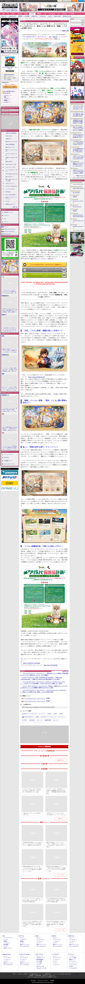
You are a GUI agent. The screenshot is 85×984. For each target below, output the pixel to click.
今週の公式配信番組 (10, 144)
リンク (46, 174)
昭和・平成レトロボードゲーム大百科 (11, 180)
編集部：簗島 (65, 30)
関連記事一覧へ (66, 671)
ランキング (81, 0)
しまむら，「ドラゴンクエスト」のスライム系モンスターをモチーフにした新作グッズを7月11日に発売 (78, 157)
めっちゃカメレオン (77, 206)
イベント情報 (72, 957)
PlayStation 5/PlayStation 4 (9, 231)
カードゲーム (72, 961)
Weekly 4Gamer (9, 135)
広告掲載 (52, 980)
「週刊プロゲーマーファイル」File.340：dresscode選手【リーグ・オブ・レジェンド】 (56, 814)
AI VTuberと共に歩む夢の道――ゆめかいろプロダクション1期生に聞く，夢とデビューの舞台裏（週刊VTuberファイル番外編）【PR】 (55, 923)
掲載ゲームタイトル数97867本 (9, 9)
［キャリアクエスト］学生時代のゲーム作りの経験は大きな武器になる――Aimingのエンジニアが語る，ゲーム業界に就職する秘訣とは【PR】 (9, 448)
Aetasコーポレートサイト (9, 463)
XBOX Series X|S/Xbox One (9, 229)
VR (45, 13)
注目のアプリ (34, 16)
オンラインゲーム (8, 937)
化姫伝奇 (75, 210)
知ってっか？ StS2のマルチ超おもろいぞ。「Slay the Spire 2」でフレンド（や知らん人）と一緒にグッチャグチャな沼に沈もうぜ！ (9, 389)
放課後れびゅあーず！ (10, 204)
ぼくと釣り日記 (76, 192)
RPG (56, 713)
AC (58, 13)
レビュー (6, 98)
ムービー (50, 16)
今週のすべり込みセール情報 (11, 158)
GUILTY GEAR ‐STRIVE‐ (78, 188)
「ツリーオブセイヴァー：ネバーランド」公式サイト (46, 264)
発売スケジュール (24, 944)
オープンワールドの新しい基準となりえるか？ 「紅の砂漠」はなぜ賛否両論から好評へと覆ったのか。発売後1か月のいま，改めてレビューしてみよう (9, 370)
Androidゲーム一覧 (67, 16)
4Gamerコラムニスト (10, 183)
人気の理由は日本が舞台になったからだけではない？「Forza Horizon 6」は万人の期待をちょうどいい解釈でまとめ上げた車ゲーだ (32, 844)
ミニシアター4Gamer (10, 189)
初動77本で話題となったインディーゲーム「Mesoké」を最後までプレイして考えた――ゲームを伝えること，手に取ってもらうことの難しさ (9, 351)
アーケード (71, 954)
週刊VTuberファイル (10, 147)
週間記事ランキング (8, 212)
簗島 (48, 720)
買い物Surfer (8, 191)
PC (8, 13)
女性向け (39, 13)
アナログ (64, 13)
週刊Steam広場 (9, 161)
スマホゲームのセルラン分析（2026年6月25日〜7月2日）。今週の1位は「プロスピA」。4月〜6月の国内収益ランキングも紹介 (32, 790)
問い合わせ (26, 1)
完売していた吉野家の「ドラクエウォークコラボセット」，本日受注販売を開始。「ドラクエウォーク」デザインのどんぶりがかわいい (78, 129)
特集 (5, 97)
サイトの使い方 (18, 1)
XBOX (13, 13)
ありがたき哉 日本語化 (11, 194)
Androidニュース (12, 16)
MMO (61, 713)
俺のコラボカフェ (9, 176)
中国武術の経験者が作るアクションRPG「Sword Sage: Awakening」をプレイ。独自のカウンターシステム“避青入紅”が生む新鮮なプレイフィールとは (32, 869)
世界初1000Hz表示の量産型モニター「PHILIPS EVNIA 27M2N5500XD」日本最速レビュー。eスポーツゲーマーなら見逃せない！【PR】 (56, 869)
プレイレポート (40, 939)
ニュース (6, 95)
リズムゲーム (72, 964)
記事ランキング (8, 948)
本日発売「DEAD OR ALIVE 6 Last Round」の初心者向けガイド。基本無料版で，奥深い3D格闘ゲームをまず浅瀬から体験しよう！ (9, 310)
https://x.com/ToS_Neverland (31, 663)
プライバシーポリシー (9, 454)
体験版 (5, 100)
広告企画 (32, 720)
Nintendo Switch (7, 233)
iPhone (50, 713)
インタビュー (43, 16)
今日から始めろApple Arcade (12, 173)
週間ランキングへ (80, 175)
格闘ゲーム (72, 959)
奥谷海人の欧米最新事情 (11, 133)
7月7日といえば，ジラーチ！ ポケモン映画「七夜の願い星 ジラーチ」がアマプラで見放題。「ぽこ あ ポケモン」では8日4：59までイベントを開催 (78, 136)
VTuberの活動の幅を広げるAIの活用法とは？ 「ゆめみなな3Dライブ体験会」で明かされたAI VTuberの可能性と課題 (9, 429)
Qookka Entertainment (9, 74)
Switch (26, 13)
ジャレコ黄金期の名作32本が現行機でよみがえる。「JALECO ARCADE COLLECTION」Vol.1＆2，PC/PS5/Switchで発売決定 (78, 150)
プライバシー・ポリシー (43, 980)
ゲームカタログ (73, 968)
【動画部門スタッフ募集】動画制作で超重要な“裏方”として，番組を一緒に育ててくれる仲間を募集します (78, 122)
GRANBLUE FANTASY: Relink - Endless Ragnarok (78, 215)
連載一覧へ (15, 207)
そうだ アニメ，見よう (11, 167)
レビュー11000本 (6, 10)
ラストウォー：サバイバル (78, 201)
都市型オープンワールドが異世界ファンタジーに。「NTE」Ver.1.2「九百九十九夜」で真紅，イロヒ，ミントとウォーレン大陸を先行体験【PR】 (78, 164)
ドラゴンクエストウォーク (78, 221)
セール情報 (26, 16)
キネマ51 (7, 201)
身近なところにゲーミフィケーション (11, 198)
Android (54, 36)
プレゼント (6, 215)
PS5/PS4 (20, 13)
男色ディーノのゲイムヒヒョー (11, 150)
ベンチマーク (56, 964)
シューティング (73, 963)
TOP (3, 13)
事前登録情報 (39, 959)
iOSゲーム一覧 (57, 16)
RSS (2, 1)
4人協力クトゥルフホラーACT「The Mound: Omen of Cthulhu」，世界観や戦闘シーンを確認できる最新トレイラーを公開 (78, 171)
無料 (38, 717)
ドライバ (6, 221)
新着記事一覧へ (60, 760)
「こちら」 (50, 975)
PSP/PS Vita (71, 936)
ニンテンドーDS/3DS (24, 954)
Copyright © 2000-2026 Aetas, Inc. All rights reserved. (42, 982)
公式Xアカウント (9, 1)
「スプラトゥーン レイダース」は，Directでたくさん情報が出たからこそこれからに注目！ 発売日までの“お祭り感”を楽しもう (9, 291)
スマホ (32, 13)
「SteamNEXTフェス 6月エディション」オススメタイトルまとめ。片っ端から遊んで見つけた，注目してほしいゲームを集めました (9, 329)
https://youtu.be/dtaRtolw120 (36, 377)
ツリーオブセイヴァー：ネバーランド (9, 68)
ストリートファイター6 (78, 184)
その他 (71, 966)
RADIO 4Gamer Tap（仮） (11, 164)
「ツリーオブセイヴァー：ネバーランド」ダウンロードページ (45, 270)
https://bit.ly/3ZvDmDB (50, 665)
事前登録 (20, 16)
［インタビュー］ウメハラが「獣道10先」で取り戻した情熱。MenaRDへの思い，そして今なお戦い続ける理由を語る (9, 410)
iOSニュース (3, 16)
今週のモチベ (8, 138)
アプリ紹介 (39, 963)
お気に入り (67, 0)
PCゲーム (6, 226)
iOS (50, 36)
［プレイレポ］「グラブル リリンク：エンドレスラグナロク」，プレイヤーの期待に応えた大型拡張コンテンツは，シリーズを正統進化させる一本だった (78, 107)
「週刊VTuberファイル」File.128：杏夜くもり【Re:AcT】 (31, 814)
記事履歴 (74, 0)
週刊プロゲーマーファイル (11, 141)
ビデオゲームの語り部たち (11, 186)
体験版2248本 (14, 10)
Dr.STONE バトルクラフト (78, 227)
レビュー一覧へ (60, 875)
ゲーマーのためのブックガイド (11, 170)
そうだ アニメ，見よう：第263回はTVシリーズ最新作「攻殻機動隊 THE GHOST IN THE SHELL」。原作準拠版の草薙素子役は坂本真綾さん (56, 791)
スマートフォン (39, 954)
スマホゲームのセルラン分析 (11, 154)
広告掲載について (8, 460)
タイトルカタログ (24, 946)
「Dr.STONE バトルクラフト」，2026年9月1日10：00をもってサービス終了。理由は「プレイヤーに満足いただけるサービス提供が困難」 (78, 143)
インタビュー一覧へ (60, 929)
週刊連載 (6, 944)
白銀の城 (75, 196)
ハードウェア (52, 13)
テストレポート (57, 957)
